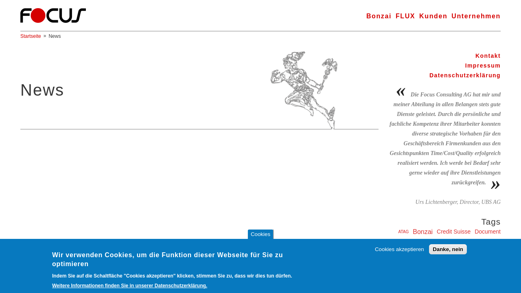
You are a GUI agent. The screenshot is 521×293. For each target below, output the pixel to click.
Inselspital (476, 242)
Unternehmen (476, 16)
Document (488, 231)
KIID (495, 241)
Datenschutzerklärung (465, 75)
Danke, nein (448, 254)
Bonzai (379, 16)
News (54, 36)
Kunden (433, 16)
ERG (413, 242)
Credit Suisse (454, 231)
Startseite (30, 36)
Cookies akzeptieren (399, 254)
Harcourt (455, 242)
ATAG (403, 232)
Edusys (397, 242)
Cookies (260, 239)
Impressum (483, 65)
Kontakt (488, 55)
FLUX (405, 16)
